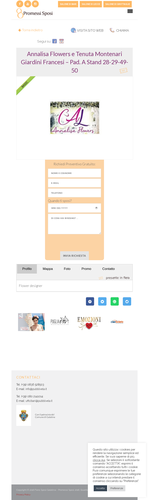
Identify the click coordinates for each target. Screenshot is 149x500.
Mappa (48, 269)
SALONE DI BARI (68, 4)
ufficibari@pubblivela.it (39, 400)
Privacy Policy (23, 494)
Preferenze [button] (116, 488)
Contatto (108, 269)
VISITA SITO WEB (87, 30)
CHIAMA (119, 30)
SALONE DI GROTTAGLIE (117, 4)
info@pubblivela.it (36, 389)
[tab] (74, 62)
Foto (67, 269)
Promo (86, 269)
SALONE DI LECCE (91, 4)
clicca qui (99, 460)
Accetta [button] (100, 488)
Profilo (27, 269)
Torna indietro (30, 30)
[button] (74, 62)
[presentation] (74, 242)
